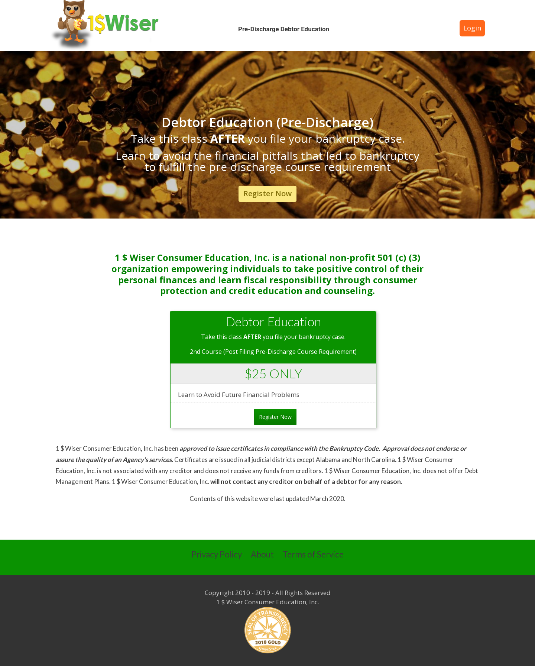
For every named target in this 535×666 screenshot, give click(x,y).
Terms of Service (313, 554)
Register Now (267, 193)
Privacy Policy (216, 554)
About (262, 554)
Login (472, 27)
